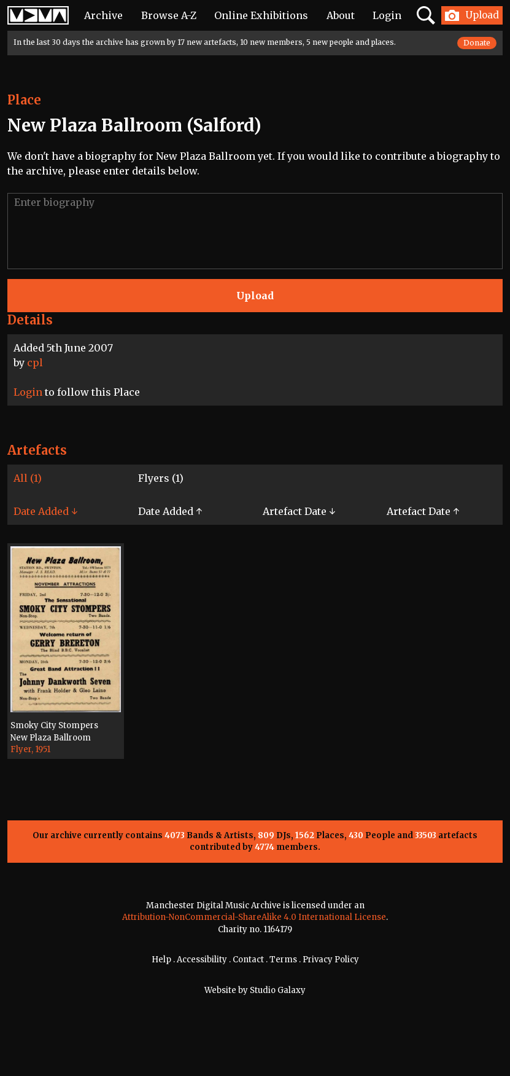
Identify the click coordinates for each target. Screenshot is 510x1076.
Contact (248, 959)
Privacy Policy (331, 959)
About (340, 15)
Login (387, 15)
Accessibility (202, 959)
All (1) (28, 478)
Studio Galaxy (278, 990)
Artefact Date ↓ (299, 511)
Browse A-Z (168, 15)
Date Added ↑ (170, 511)
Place (24, 100)
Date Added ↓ (45, 511)
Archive (103, 15)
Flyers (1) (161, 478)
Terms (283, 959)
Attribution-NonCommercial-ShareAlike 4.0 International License (254, 917)
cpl (35, 362)
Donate (476, 42)
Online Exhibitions (261, 15)
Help (161, 959)
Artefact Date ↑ (423, 511)
